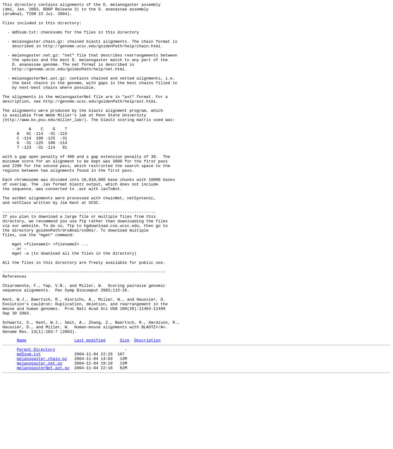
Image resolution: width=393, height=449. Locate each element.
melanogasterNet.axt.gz (43, 439)
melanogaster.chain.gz (42, 428)
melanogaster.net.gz (39, 434)
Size (124, 407)
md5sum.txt (29, 423)
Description (147, 407)
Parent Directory (36, 417)
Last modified (89, 407)
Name (21, 407)
